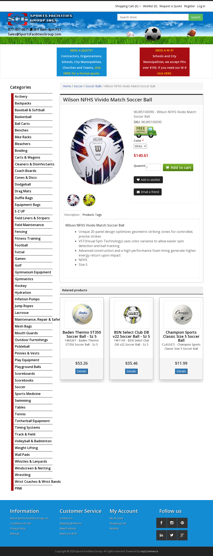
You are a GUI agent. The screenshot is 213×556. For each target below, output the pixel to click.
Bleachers (22, 144)
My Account (116, 518)
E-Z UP (20, 211)
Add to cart (178, 167)
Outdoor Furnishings (31, 340)
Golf (18, 265)
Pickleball (22, 346)
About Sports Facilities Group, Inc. (29, 518)
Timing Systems (27, 427)
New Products (68, 528)
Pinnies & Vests (27, 353)
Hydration (23, 292)
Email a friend (147, 192)
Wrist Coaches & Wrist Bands (38, 481)
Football (21, 245)
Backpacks (23, 103)
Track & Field (25, 434)
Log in (201, 6)
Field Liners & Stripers (32, 218)
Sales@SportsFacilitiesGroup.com (34, 34)
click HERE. (164, 73)
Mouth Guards (26, 333)
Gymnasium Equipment (33, 272)
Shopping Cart (118, 523)
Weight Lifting (26, 448)
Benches (21, 130)
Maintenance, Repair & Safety (38, 319)
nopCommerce (149, 551)
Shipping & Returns (71, 523)
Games (20, 258)
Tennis (20, 414)
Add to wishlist (148, 180)
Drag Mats (23, 191)
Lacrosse (22, 312)
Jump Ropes (24, 306)
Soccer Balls (93, 86)
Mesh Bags (23, 326)
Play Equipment (27, 360)
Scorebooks (24, 380)
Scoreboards (25, 373)
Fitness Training (27, 238)
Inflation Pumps (27, 299)
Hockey (21, 285)
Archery (21, 96)
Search (195, 17)
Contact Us (66, 518)
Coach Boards (25, 170)
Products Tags (92, 215)
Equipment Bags (27, 204)
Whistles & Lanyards (31, 461)
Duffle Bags (24, 198)
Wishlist (114, 528)
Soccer (20, 387)
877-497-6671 (20, 29)
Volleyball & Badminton (33, 441)
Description (71, 215)
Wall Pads (22, 454)
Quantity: (136, 166)
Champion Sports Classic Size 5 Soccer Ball (181, 336)
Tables (20, 407)
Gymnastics (24, 279)
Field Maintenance (29, 225)
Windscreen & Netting (33, 468)
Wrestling (22, 474)
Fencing (21, 231)
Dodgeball (23, 184)
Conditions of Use (20, 523)
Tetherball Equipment (32, 421)
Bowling (21, 150)
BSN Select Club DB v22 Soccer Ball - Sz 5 (131, 334)
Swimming (23, 400)
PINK (18, 488)
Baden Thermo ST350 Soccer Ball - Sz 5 (81, 334)
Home (67, 86)
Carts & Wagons (27, 157)
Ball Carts (22, 123)
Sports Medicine (28, 393)
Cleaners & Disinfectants (34, 164)
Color (137, 141)
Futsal (19, 252)
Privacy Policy (18, 528)
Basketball (23, 117)
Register (189, 6)
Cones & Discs (26, 177)
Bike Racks (23, 137)
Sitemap (15, 533)
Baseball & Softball (30, 110)
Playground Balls (28, 366)
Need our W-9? (68, 533)
